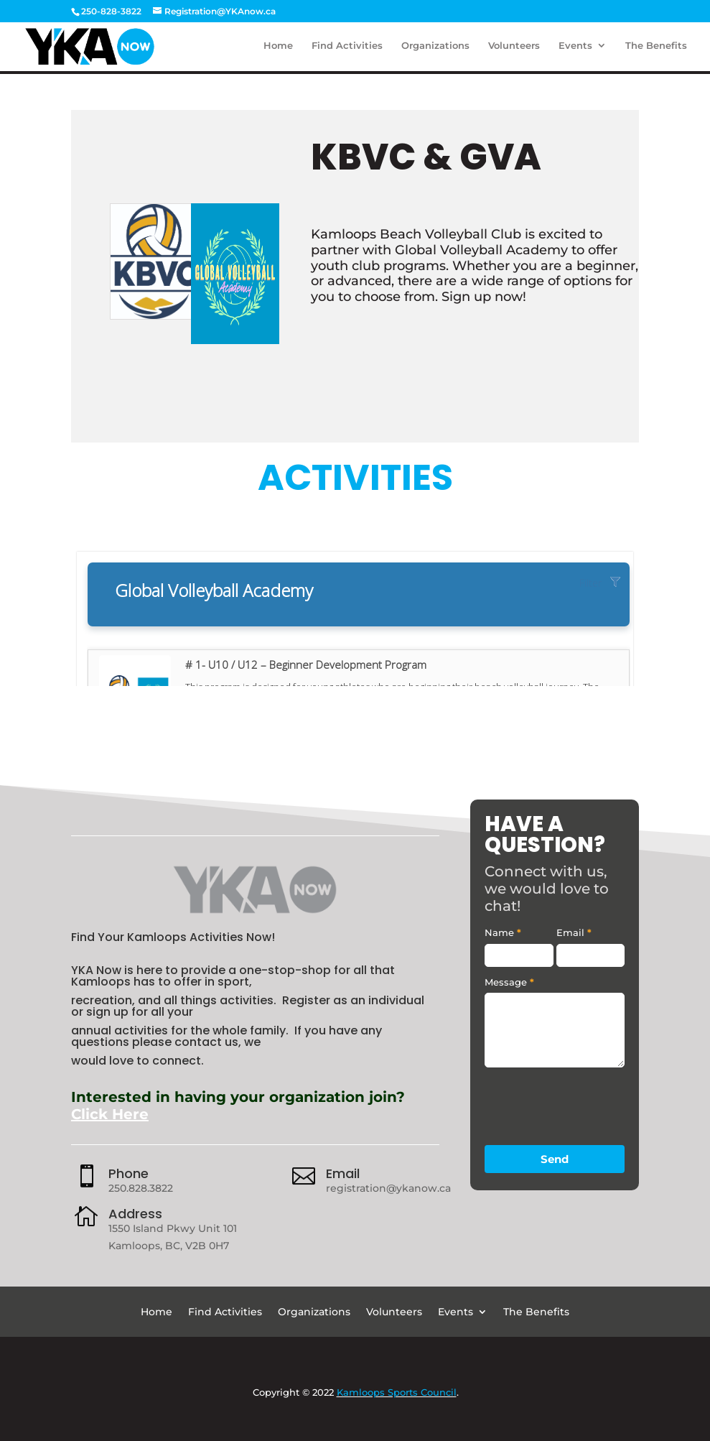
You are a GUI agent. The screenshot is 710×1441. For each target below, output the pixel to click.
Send (555, 1159)
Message (509, 982)
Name (503, 932)
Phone (128, 1173)
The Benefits (656, 48)
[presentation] (594, 1103)
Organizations (435, 48)
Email (343, 1173)
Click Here (110, 1114)
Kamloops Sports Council (397, 1392)
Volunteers (514, 48)
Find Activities (347, 48)
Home (278, 48)
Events (575, 48)
